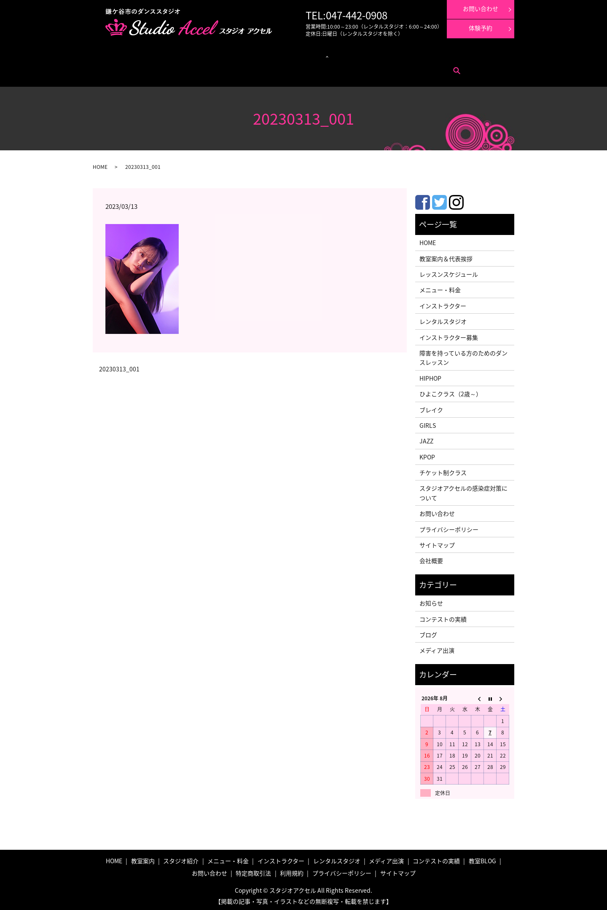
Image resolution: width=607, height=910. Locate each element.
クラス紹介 (238, 55)
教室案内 (125, 55)
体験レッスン (433, 55)
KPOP (427, 454)
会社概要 (431, 558)
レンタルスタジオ (280, 55)
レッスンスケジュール (200, 55)
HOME (100, 164)
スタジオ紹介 (181, 858)
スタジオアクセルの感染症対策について (463, 490)
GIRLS (427, 423)
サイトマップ (437, 542)
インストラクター (322, 55)
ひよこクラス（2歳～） (450, 391)
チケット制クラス (443, 470)
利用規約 (190, 67)
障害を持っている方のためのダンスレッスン (463, 355)
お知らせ (431, 600)
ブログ (428, 632)
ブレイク (431, 407)
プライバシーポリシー (448, 527)
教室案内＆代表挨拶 (446, 256)
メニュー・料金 (156, 55)
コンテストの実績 (395, 55)
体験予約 (480, 28)
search (210, 67)
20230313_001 (119, 367)
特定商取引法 (163, 67)
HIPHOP (430, 375)
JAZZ (426, 438)
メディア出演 (359, 55)
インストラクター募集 (474, 55)
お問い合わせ (130, 67)
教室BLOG (482, 858)
